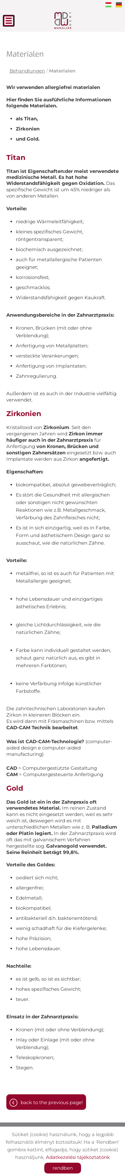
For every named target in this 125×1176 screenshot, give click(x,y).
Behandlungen (27, 71)
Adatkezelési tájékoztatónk (78, 1157)
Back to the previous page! (52, 1102)
